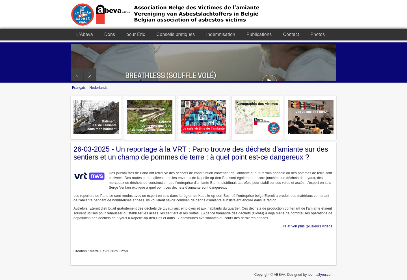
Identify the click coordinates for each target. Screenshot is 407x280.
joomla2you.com (321, 275)
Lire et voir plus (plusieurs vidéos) (307, 226)
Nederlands (99, 88)
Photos (317, 34)
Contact (291, 34)
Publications (259, 34)
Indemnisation (220, 34)
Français (79, 88)
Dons (109, 34)
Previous (77, 74)
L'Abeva (84, 34)
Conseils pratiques (176, 34)
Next (90, 74)
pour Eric (135, 34)
